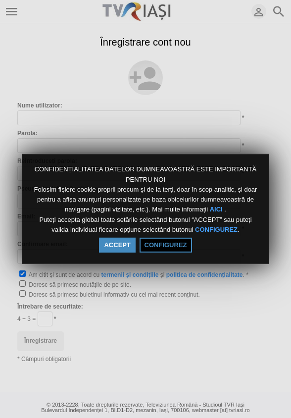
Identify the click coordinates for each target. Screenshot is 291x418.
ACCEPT (117, 245)
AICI (217, 209)
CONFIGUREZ (216, 229)
